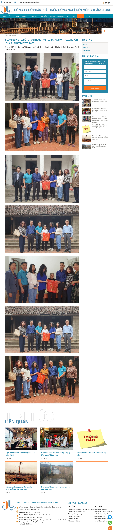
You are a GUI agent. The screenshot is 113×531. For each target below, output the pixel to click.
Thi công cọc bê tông (74, 521)
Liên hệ (88, 16)
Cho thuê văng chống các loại (102, 514)
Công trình (71, 16)
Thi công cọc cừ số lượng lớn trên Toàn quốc (81, 509)
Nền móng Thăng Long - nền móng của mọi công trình (99, 146)
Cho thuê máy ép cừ (99, 516)
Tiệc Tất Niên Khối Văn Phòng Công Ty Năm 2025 (100, 100)
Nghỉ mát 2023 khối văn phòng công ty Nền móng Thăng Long (99, 110)
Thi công (25, 16)
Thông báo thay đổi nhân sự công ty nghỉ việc (99, 126)
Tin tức (80, 16)
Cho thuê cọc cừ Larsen (100, 509)
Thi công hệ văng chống (75, 514)
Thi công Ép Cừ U (73, 518)
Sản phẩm (43, 16)
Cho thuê (34, 16)
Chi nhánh (61, 16)
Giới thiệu (16, 16)
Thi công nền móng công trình (76, 511)
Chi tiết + (8, 458)
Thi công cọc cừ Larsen (74, 516)
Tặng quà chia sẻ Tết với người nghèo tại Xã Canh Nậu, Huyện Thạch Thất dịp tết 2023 (100, 119)
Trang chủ (6, 16)
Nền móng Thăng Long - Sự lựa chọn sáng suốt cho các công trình (100, 137)
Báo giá (52, 16)
